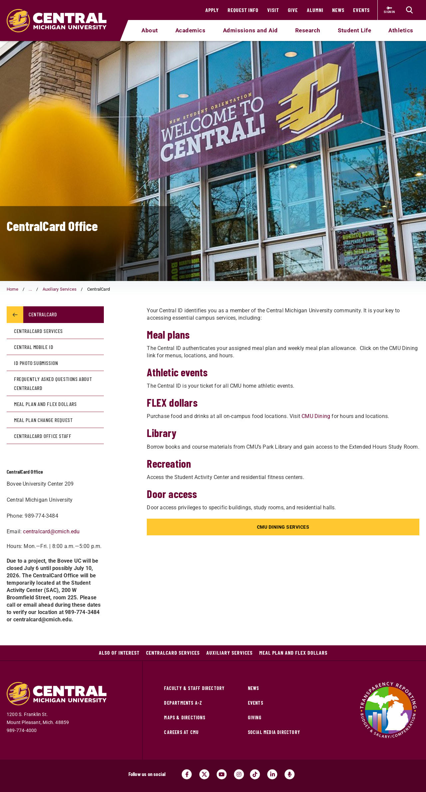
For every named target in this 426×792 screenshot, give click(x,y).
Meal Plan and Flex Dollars (45, 404)
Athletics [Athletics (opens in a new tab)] (400, 30)
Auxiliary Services (60, 289)
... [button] (30, 289)
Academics (190, 30)
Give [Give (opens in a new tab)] (293, 10)
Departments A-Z (183, 703)
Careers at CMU (181, 732)
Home (12, 289)
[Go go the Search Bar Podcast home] (289, 774)
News (338, 10)
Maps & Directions (184, 717)
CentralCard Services (38, 331)
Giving (255, 717)
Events (361, 10)
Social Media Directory (274, 732)
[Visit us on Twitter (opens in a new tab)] (204, 774)
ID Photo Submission (36, 363)
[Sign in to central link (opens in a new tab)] (389, 10)
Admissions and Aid (250, 30)
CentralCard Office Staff (42, 436)
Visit (273, 10)
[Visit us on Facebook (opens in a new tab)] (186, 774)
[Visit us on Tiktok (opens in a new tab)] (255, 774)
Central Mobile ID (33, 347)
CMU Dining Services (283, 527)
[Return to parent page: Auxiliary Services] (15, 314)
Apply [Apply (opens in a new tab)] (212, 10)
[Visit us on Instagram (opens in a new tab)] (239, 774)
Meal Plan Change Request (43, 420)
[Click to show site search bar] (409, 10)
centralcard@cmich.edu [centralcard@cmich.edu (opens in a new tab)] (51, 531)
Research (307, 30)
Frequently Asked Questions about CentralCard (53, 383)
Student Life (354, 30)
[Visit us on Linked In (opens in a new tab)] (272, 774)
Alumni (315, 10)
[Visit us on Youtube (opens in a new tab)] (221, 774)
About (149, 30)
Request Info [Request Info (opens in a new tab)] (243, 10)
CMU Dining (316, 416)
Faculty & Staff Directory (194, 688)
